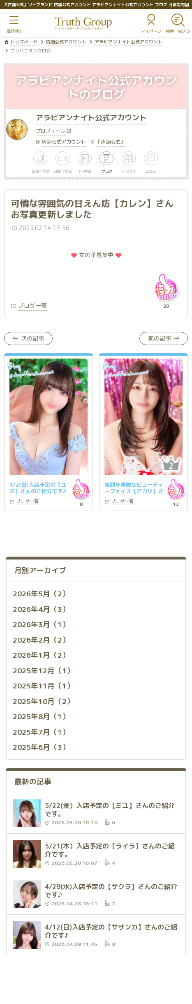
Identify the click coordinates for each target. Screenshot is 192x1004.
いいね (166, 287)
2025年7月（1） (41, 732)
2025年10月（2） (43, 701)
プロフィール (50, 131)
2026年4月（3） (41, 609)
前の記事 (159, 338)
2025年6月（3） (41, 747)
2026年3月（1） (41, 624)
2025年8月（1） (41, 716)
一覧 (27, 502)
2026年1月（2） (41, 655)
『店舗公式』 (110, 141)
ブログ (107, 171)
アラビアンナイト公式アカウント (128, 41)
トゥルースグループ (83, 23)
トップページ (23, 41)
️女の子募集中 (96, 255)
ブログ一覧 (32, 305)
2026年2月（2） (41, 640)
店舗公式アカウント (66, 41)
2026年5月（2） (41, 594)
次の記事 (32, 338)
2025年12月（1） (43, 671)
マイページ (151, 31)
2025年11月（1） (43, 686)
